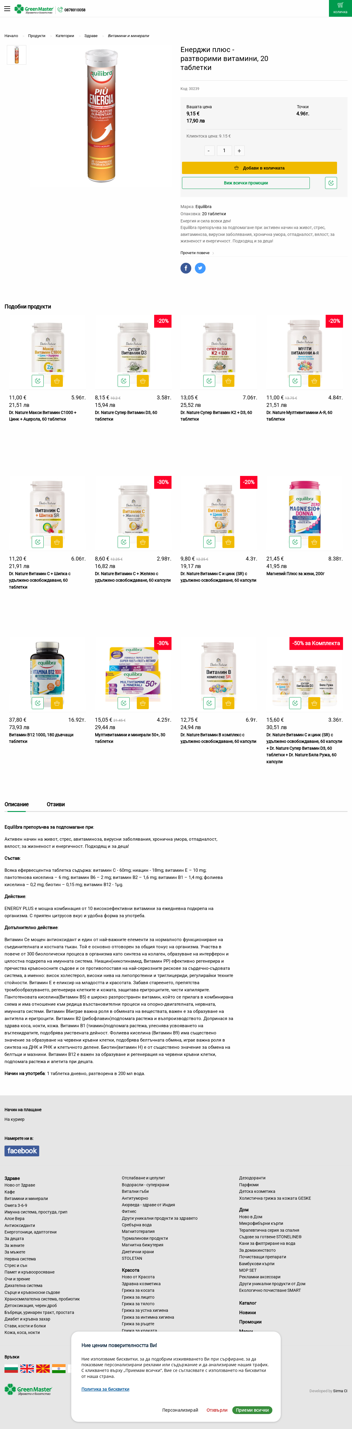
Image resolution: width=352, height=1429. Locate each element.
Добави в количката (259, 168)
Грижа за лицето (138, 1297)
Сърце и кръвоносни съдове (32, 1292)
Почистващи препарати (262, 1256)
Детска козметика (257, 1191)
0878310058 (74, 10)
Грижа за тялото (138, 1303)
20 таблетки (214, 213)
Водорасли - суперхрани (145, 1184)
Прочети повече (197, 253)
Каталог (247, 1303)
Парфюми (249, 1184)
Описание (16, 804)
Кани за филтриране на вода (267, 1243)
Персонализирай (180, 1410)
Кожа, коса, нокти (22, 1332)
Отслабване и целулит (143, 1177)
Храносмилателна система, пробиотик (42, 1299)
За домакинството (257, 1250)
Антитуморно (135, 1198)
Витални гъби (135, 1191)
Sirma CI (340, 1391)
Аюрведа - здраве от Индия (148, 1204)
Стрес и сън (15, 1265)
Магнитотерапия (138, 1231)
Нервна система (20, 1259)
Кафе (9, 1192)
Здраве (12, 1178)
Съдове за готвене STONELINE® (270, 1236)
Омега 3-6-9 (15, 1205)
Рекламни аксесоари (259, 1276)
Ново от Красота (138, 1276)
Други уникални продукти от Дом (272, 1283)
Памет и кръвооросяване (29, 1272)
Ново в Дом (250, 1216)
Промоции (250, 1322)
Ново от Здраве (19, 1185)
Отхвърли (217, 1410)
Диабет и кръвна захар (27, 1319)
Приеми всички (252, 1410)
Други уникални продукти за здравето (160, 1218)
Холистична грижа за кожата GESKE (275, 1198)
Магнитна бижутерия (142, 1244)
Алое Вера (14, 1218)
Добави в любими (332, 184)
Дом (243, 1210)
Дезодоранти (252, 1177)
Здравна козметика (141, 1283)
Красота (130, 1270)
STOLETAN (132, 1258)
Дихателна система (23, 1285)
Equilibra (203, 206)
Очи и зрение (17, 1279)
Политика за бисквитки (105, 1389)
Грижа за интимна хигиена (148, 1317)
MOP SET (248, 1270)
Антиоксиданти (19, 1225)
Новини (247, 1312)
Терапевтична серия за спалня (269, 1230)
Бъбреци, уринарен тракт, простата (39, 1312)
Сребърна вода (137, 1224)
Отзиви (56, 804)
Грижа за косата (138, 1290)
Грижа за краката (139, 1330)
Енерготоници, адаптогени (30, 1232)
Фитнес (129, 1211)
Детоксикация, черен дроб (30, 1305)
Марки (246, 1331)
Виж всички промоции (246, 183)
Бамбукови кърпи (256, 1263)
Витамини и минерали (26, 1198)
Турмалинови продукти (145, 1238)
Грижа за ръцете (138, 1323)
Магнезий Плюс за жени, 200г (295, 573)
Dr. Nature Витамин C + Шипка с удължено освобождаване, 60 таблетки (39, 580)
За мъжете (14, 1252)
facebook (21, 1151)
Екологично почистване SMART (270, 1290)
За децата (14, 1238)
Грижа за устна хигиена (145, 1310)
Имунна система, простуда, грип (35, 1212)
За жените (14, 1245)
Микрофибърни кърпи (261, 1223)
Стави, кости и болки (25, 1325)
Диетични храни (138, 1251)
